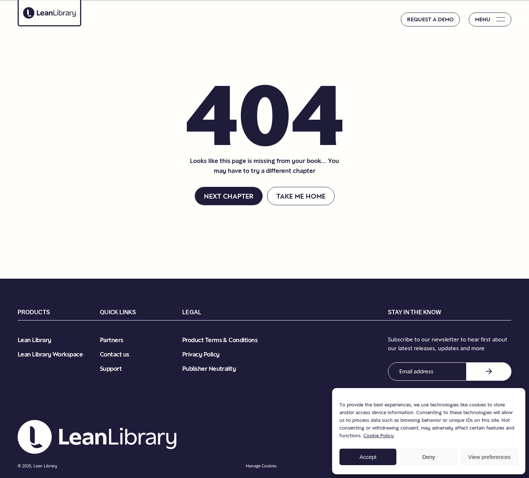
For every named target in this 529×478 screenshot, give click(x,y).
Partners (111, 340)
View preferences (489, 457)
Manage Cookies (261, 465)
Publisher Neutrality (209, 368)
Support (111, 368)
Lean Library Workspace (50, 354)
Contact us (114, 354)
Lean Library (34, 340)
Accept (368, 457)
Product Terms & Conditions (220, 340)
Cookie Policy (378, 435)
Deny (428, 457)
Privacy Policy (200, 354)
